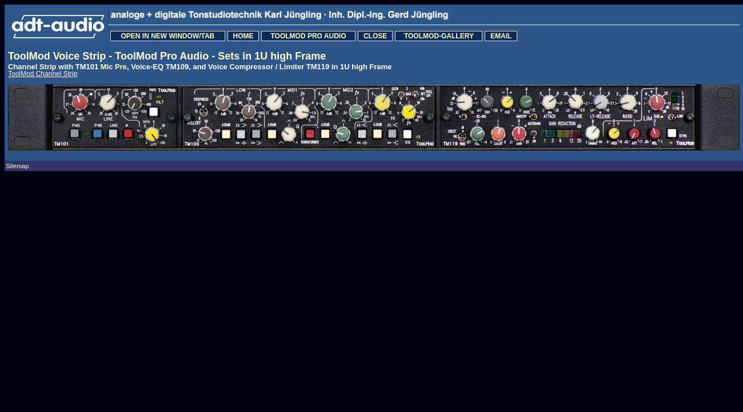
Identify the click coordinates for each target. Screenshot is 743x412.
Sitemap (17, 166)
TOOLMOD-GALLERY (439, 36)
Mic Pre (114, 66)
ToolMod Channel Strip (42, 74)
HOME (243, 36)
